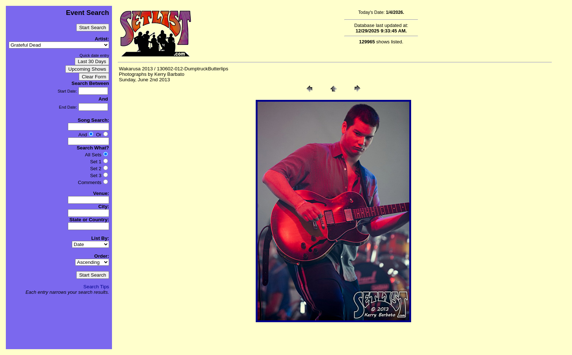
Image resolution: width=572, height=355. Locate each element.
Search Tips (96, 286)
